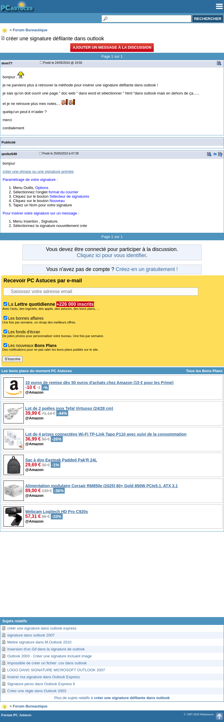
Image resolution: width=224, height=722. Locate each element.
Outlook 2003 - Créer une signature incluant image (49, 656)
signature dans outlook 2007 (31, 635)
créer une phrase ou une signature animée (38, 171)
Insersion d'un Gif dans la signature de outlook (46, 649)
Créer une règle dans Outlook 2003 (36, 691)
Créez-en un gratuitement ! (147, 269)
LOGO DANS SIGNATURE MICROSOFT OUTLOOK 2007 (56, 670)
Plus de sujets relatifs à (112, 698)
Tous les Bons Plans (204, 371)
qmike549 (9, 154)
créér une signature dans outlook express (41, 628)
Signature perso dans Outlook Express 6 (41, 684)
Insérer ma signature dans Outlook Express (43, 677)
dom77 (6, 63)
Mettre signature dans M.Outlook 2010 (39, 642)
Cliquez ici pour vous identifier (111, 255)
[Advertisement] (112, 576)
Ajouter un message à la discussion (112, 47)
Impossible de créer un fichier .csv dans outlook (47, 663)
